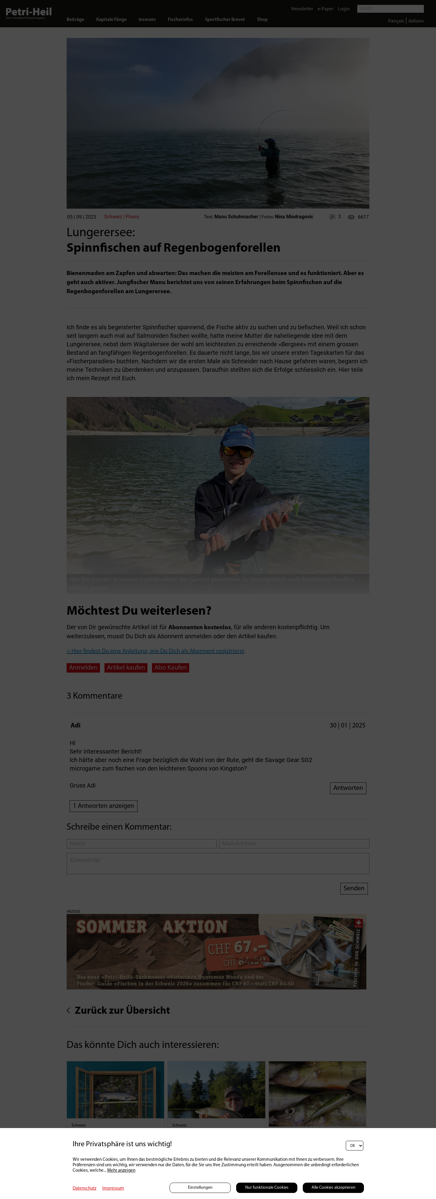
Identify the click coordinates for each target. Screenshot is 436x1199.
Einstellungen (200, 1187)
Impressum (113, 1188)
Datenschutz (84, 1188)
